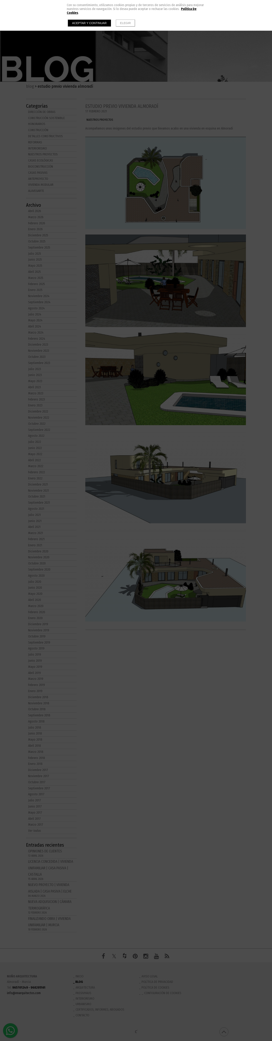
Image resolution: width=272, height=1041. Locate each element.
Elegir (125, 23)
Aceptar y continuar (89, 23)
